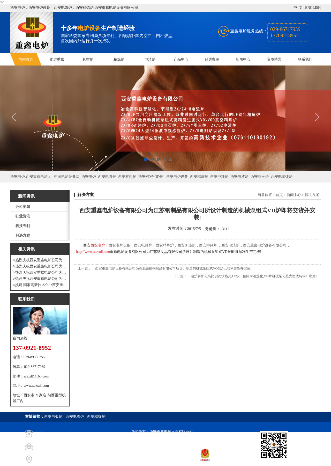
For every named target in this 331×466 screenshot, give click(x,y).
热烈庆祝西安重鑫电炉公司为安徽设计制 (41, 279)
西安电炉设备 (177, 177)
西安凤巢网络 (160, 460)
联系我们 (305, 59)
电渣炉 (150, 59)
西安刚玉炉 (260, 177)
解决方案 (23, 235)
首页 (279, 195)
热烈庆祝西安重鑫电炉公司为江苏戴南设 (41, 260)
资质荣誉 (274, 59)
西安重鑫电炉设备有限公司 (265, 245)
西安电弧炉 (107, 177)
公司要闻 (23, 207)
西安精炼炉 (199, 177)
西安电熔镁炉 (281, 177)
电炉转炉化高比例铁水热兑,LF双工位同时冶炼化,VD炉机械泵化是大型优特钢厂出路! (254, 276)
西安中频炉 (219, 177)
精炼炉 (119, 59)
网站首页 (26, 59)
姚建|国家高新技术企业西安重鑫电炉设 (41, 285)
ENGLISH (313, 8)
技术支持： (140, 460)
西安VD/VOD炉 (150, 177)
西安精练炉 (96, 417)
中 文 (298, 8)
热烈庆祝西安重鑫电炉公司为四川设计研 (41, 266)
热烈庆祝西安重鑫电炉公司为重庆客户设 (41, 272)
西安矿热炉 (127, 177)
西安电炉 (88, 177)
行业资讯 (23, 216)
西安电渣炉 (239, 177)
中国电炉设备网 (66, 177)
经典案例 (212, 59)
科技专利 (23, 226)
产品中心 (181, 59)
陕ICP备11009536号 (168, 441)
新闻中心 (243, 59)
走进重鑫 (57, 59)
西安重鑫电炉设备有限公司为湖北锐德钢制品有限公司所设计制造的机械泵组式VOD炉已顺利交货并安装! (173, 268)
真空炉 (87, 59)
